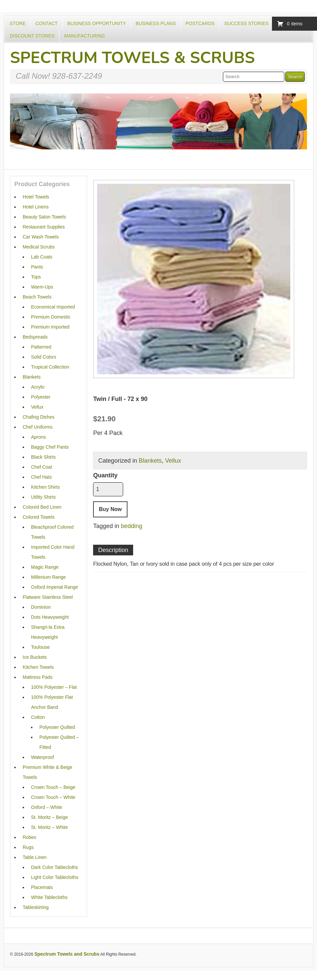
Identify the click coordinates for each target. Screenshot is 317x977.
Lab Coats (41, 257)
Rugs (28, 847)
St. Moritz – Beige (49, 817)
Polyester (40, 397)
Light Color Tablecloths (54, 877)
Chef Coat (41, 467)
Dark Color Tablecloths (54, 867)
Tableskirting (36, 907)
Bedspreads (35, 337)
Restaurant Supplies (44, 226)
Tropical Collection (50, 367)
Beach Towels (37, 297)
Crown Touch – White (53, 797)
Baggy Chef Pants (50, 447)
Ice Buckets (35, 657)
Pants (37, 267)
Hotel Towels (36, 196)
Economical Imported (53, 307)
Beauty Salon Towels (44, 216)
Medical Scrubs (39, 247)
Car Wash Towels (41, 236)
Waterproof (42, 757)
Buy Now (110, 509)
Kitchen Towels (38, 667)
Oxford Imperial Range (54, 587)
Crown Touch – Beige (53, 787)
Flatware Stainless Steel (48, 597)
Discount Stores (32, 35)
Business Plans (155, 23)
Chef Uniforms (37, 427)
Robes (29, 837)
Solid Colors (43, 357)
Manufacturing (84, 35)
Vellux (173, 460)
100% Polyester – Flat (54, 687)
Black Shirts (43, 457)
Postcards (200, 23)
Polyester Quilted (57, 727)
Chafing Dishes (38, 417)
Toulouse (40, 647)
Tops (36, 277)
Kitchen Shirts (45, 487)
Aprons (38, 437)
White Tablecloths (49, 897)
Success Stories (246, 23)
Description (113, 550)
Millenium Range (48, 577)
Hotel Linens (36, 206)
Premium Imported (50, 327)
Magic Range (45, 567)
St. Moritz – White (49, 827)
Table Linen (35, 857)
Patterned (41, 347)
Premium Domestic (50, 317)
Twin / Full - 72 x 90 (120, 399)
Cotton (38, 717)
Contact (46, 23)
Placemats (42, 887)
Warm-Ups (42, 287)
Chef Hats (41, 477)
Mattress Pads (37, 677)
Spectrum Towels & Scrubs (132, 58)
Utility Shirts (43, 497)
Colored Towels (38, 517)
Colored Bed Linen (42, 507)
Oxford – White (46, 807)
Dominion (41, 607)
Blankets (150, 460)
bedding (131, 526)
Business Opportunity (96, 23)
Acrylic (38, 387)
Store (18, 23)
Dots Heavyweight (50, 617)
